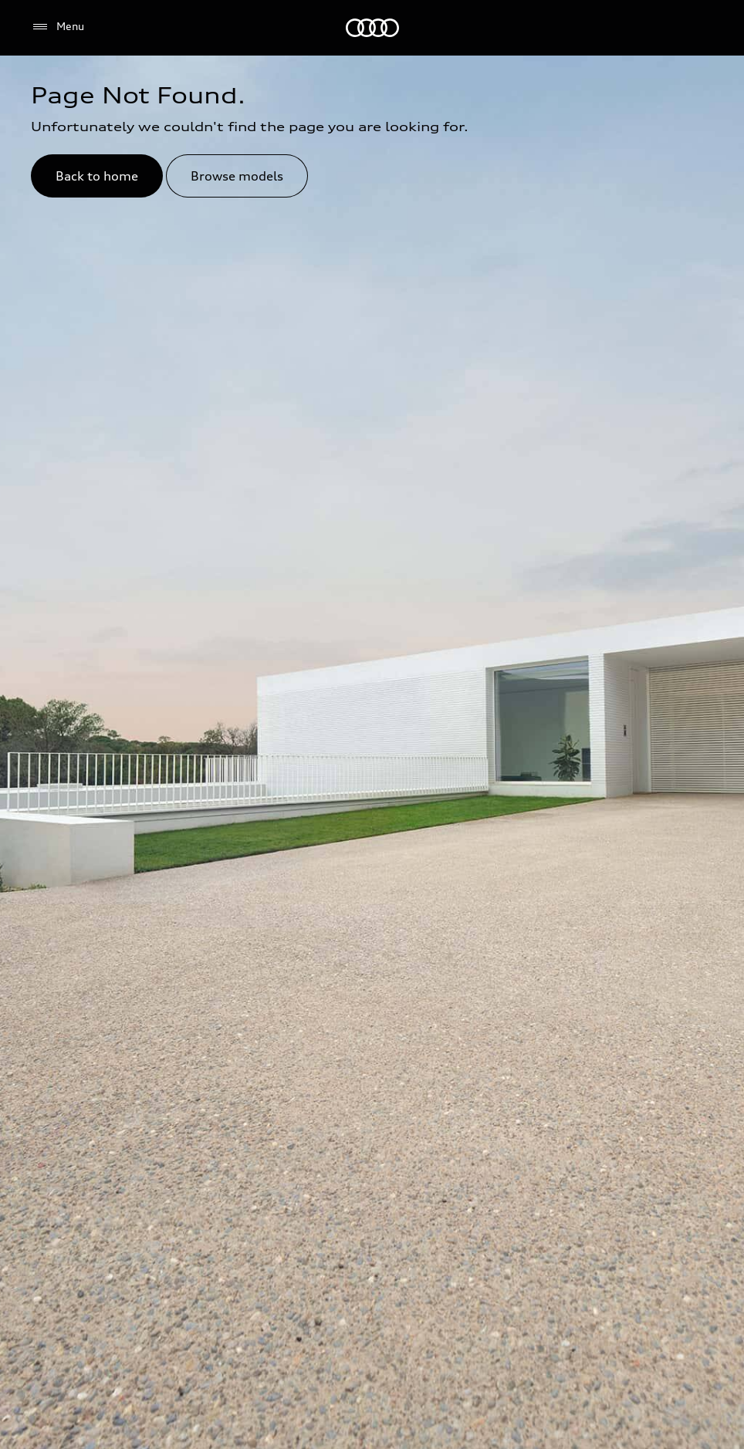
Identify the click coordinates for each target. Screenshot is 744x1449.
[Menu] (57, 27)
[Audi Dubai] (372, 28)
